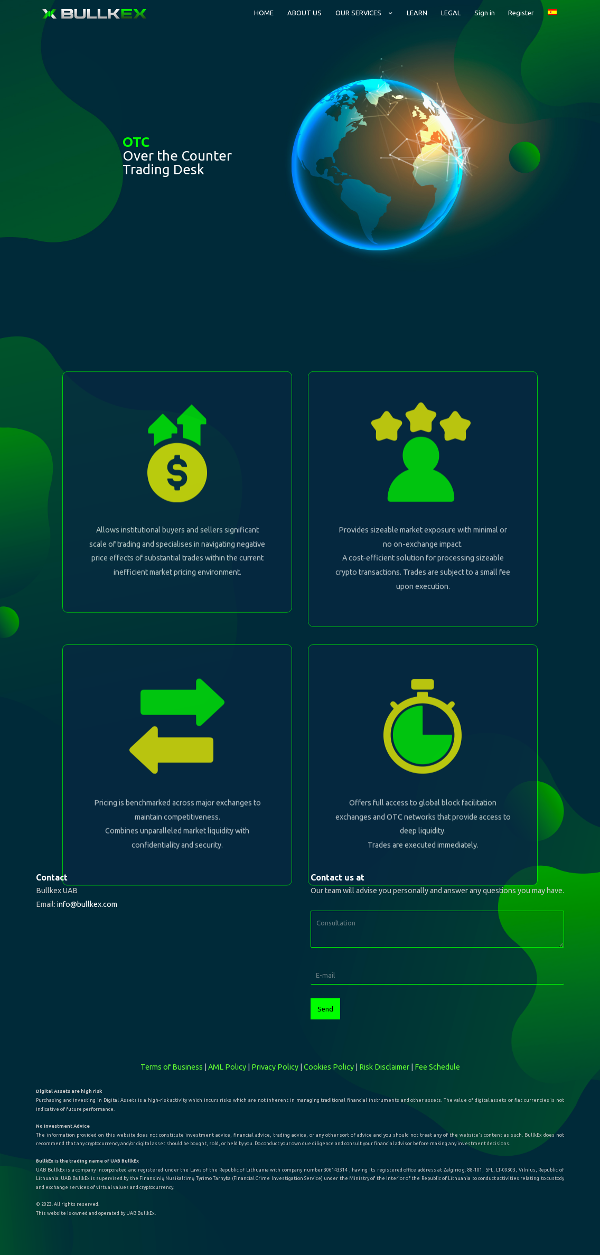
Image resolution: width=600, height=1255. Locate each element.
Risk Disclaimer (384, 1067)
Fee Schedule (437, 1067)
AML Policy (227, 1067)
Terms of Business (171, 1067)
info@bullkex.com (87, 904)
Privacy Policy (274, 1067)
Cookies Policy (329, 1067)
